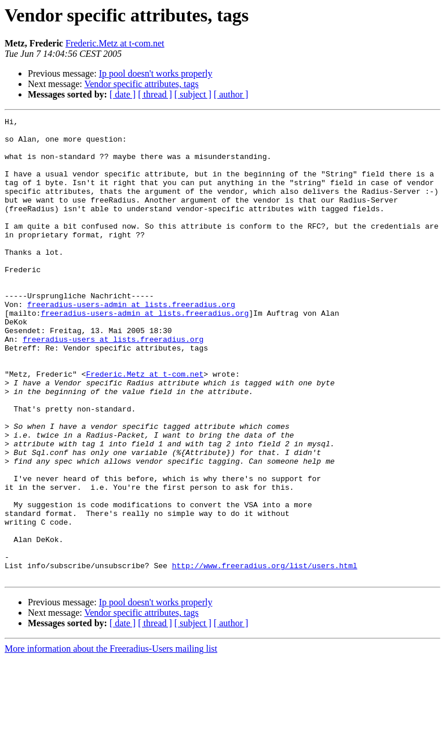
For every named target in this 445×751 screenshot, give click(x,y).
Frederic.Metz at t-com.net (115, 43)
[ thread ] (155, 94)
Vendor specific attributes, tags (141, 84)
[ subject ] (192, 94)
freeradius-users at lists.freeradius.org (113, 384)
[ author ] (231, 94)
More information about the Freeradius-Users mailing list (111, 741)
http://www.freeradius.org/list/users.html (265, 656)
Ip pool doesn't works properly (156, 73)
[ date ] (123, 94)
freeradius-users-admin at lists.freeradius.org (131, 342)
